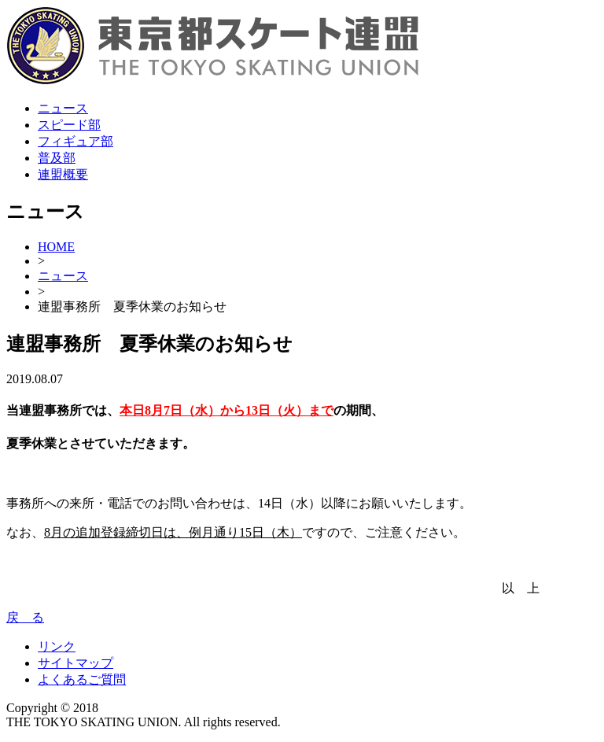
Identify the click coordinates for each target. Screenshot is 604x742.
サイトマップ (75, 663)
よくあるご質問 (82, 679)
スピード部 (69, 124)
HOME (56, 246)
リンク (57, 646)
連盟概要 (63, 174)
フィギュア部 (75, 141)
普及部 (57, 157)
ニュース (63, 108)
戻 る (25, 617)
